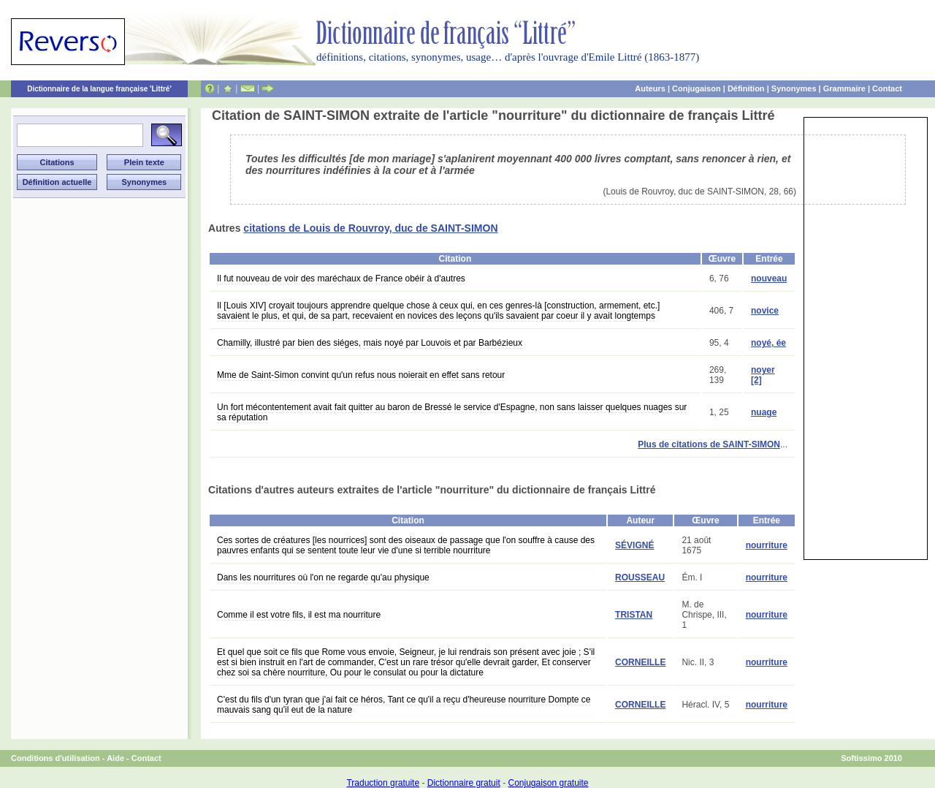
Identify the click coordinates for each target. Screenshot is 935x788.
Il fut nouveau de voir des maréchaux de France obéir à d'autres (341, 278)
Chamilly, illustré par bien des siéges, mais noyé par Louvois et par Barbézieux (369, 343)
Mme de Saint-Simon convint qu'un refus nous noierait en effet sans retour (361, 375)
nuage (763, 412)
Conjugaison (696, 88)
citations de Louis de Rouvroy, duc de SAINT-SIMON (370, 228)
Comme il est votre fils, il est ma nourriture (299, 615)
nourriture (766, 545)
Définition (746, 88)
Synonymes (794, 88)
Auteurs (650, 88)
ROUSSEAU (640, 577)
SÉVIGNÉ (634, 545)
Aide (115, 758)
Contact (887, 88)
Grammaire (844, 88)
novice (765, 311)
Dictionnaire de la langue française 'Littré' (99, 89)
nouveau (769, 278)
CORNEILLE (640, 662)
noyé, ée (768, 343)
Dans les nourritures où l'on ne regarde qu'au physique (323, 577)
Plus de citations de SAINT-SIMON (709, 444)
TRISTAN (633, 615)
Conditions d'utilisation (55, 758)
